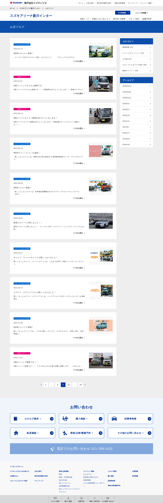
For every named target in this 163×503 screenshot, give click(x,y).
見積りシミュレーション (50, 478)
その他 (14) (126, 59)
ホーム (81, 3)
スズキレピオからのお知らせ (19, 434)
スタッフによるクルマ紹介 (19, 443)
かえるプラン (87, 437)
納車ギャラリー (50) (130, 71)
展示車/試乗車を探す (104, 3)
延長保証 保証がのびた (90, 440)
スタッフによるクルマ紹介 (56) (134, 65)
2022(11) (126, 121)
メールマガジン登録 (78, 478)
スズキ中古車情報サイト (134, 478)
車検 (60, 437)
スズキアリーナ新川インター (30, 8)
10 (69, 347)
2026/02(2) (126, 92)
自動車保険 (87, 443)
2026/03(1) (126, 86)
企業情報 (135, 434)
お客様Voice (14, 439)
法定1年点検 (63, 443)
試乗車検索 (111, 443)
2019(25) (126, 139)
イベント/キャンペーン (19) (133, 53)
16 (81, 347)
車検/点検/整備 (119, 3)
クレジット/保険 (146, 3)
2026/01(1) (126, 98)
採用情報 (135, 439)
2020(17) (126, 133)
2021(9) (125, 127)
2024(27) (126, 109)
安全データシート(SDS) (18, 467)
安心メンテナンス (65, 446)
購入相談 (111, 439)
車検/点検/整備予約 (114, 448)
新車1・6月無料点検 (65, 440)
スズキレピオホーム (16, 429)
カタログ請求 (112, 434)
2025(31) (126, 103)
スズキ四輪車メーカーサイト (21, 478)
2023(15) (126, 115)
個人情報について (53, 467)
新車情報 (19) (127, 47)
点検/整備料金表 (64, 448)
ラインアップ (132, 3)
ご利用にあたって (36, 467)
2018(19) (126, 144)
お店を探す (90, 3)
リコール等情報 (106, 478)
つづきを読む (78, 57)
